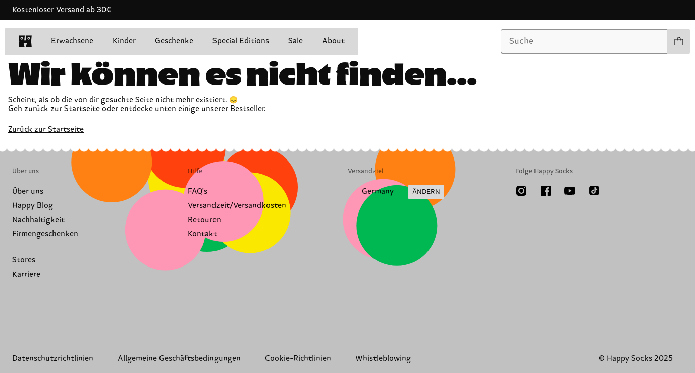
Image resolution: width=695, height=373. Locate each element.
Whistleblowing (383, 358)
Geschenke (174, 41)
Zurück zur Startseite (46, 129)
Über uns (27, 191)
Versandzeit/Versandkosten (237, 205)
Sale (295, 41)
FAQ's (197, 191)
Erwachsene (72, 41)
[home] (25, 41)
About (333, 41)
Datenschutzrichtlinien (52, 358)
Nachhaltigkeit (38, 220)
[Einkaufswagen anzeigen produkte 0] (678, 41)
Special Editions (240, 41)
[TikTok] (594, 191)
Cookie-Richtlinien (298, 358)
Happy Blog (32, 205)
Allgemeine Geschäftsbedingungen (179, 358)
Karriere (26, 274)
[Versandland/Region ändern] (396, 192)
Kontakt (202, 234)
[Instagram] (521, 191)
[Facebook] (545, 191)
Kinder (124, 41)
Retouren (204, 220)
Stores (23, 260)
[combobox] (584, 41)
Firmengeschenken (45, 234)
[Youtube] (570, 191)
